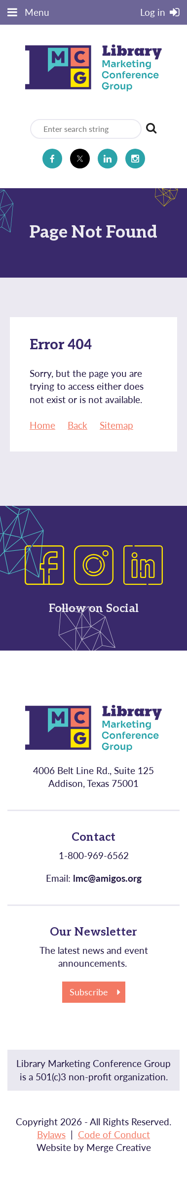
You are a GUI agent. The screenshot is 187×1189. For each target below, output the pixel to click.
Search (151, 128)
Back (77, 425)
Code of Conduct (114, 1134)
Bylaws (51, 1134)
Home (42, 425)
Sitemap (116, 425)
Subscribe (89, 991)
